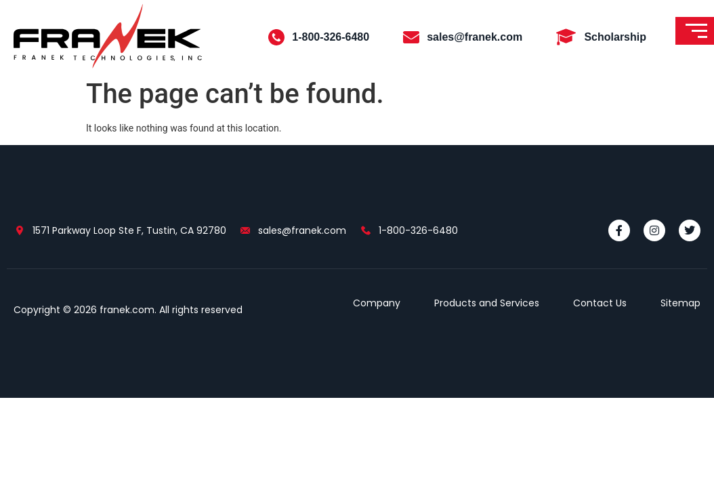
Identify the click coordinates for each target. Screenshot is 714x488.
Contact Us (600, 303)
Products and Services (486, 303)
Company (376, 303)
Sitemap (680, 303)
